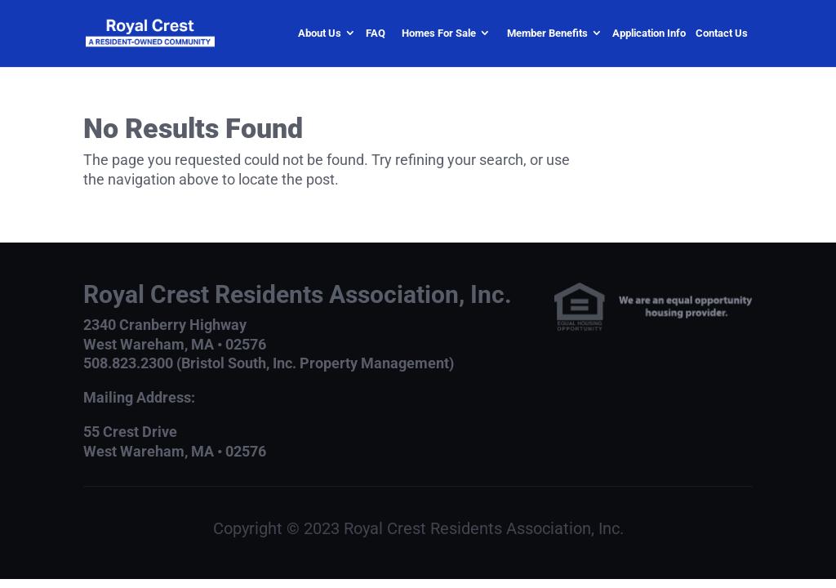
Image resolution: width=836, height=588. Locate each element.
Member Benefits (547, 33)
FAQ (375, 33)
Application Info (649, 33)
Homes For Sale (439, 33)
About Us (319, 33)
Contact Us (722, 33)
